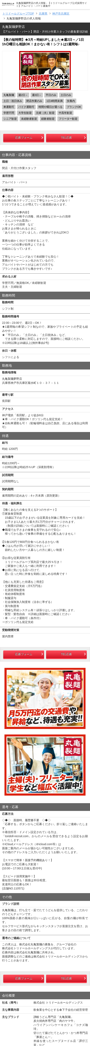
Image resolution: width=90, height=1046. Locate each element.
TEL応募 (66, 137)
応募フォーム (23, 137)
